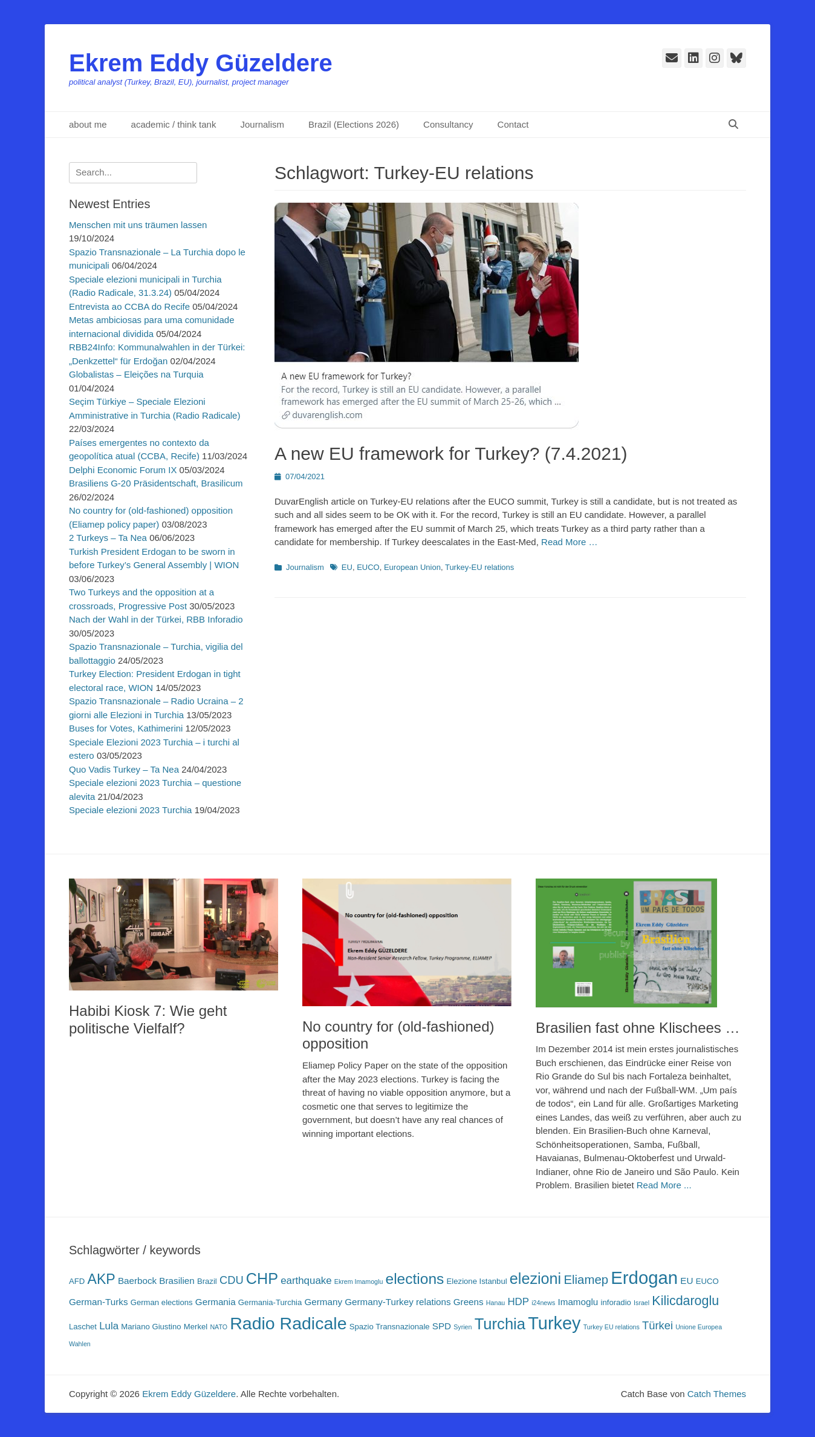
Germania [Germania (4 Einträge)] (215, 1302)
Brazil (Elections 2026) (353, 124)
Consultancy (448, 124)
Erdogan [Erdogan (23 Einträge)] (644, 1278)
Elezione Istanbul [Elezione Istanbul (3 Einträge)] (477, 1281)
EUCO (368, 567)
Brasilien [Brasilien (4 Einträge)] (176, 1280)
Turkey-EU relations (479, 567)
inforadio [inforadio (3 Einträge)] (616, 1302)
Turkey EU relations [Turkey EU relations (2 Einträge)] (611, 1327)
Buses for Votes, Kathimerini (126, 728)
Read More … (569, 542)
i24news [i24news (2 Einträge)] (543, 1302)
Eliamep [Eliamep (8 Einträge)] (585, 1279)
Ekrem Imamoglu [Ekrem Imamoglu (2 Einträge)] (358, 1281)
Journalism (262, 124)
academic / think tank (173, 124)
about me (88, 124)
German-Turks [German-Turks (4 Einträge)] (98, 1302)
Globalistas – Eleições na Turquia (136, 374)
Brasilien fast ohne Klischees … (638, 1028)
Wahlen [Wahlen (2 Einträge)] (80, 1343)
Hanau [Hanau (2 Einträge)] (495, 1302)
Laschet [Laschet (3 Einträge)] (83, 1326)
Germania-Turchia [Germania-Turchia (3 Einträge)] (270, 1302)
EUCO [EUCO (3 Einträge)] (707, 1281)
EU (347, 567)
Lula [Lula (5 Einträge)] (109, 1326)
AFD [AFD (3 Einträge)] (77, 1281)
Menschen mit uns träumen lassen (138, 225)
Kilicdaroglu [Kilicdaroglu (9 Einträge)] (685, 1301)
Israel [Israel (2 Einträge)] (641, 1302)
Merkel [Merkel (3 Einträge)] (195, 1326)
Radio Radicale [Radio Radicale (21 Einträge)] (288, 1323)
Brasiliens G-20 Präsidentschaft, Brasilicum (156, 483)
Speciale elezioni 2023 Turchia (130, 810)
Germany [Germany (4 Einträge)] (323, 1302)
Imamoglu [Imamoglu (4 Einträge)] (578, 1302)
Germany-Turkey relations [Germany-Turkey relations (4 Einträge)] (397, 1302)
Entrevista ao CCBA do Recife (129, 306)
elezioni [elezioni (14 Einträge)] (535, 1278)
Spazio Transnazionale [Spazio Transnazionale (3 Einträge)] (389, 1326)
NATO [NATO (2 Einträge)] (218, 1327)
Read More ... (664, 1185)
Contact (513, 124)
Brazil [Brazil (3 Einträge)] (207, 1281)
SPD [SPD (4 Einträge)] (441, 1326)
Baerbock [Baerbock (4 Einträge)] (137, 1280)
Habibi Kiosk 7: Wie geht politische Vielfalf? (148, 1019)
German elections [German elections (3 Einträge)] (162, 1302)
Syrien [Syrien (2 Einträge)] (462, 1327)
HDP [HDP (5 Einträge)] (518, 1302)
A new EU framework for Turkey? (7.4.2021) (451, 453)
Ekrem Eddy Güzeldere (201, 63)
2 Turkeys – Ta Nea (108, 537)
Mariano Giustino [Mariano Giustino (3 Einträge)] (151, 1326)
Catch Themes (716, 1394)
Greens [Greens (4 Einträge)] (468, 1302)
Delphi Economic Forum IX (123, 470)
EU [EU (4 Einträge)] (686, 1280)
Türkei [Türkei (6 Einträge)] (657, 1325)
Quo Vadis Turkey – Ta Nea (124, 769)
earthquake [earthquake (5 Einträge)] (306, 1280)
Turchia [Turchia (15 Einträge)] (500, 1323)
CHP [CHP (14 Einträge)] (262, 1278)
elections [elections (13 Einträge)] (415, 1279)
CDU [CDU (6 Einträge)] (231, 1280)
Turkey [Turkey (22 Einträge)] (554, 1323)
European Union (412, 567)
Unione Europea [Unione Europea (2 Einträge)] (698, 1327)
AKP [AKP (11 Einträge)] (101, 1279)
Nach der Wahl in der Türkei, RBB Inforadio (156, 619)
